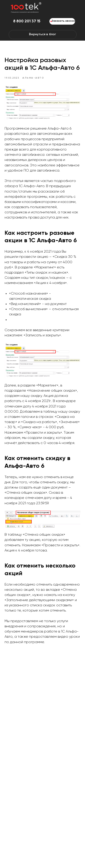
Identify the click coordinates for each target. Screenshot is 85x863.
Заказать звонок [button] (63, 21)
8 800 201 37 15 (26, 21)
